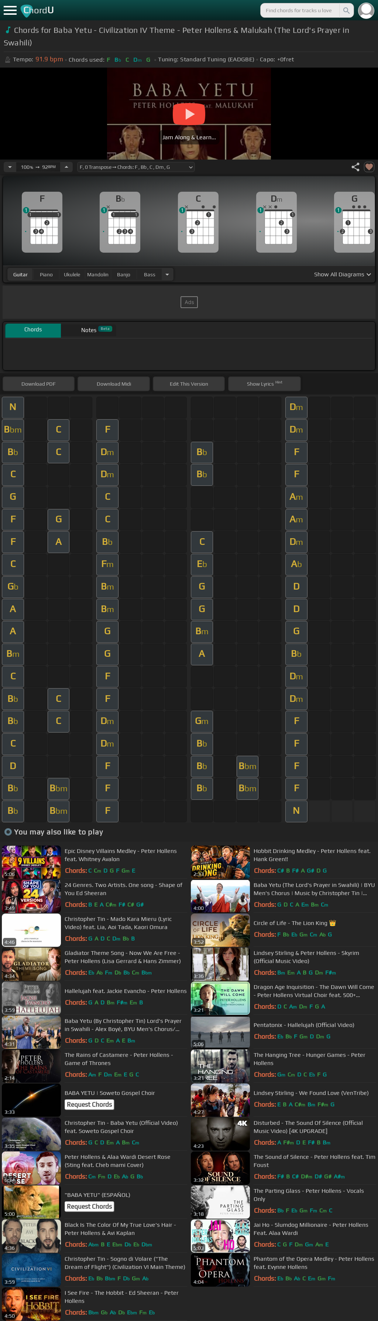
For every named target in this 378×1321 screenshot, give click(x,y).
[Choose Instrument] (167, 274)
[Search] (346, 10)
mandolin (98, 274)
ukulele (72, 274)
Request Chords (89, 1104)
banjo (123, 274)
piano (46, 274)
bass (149, 274)
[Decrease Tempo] (10, 167)
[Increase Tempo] (66, 167)
